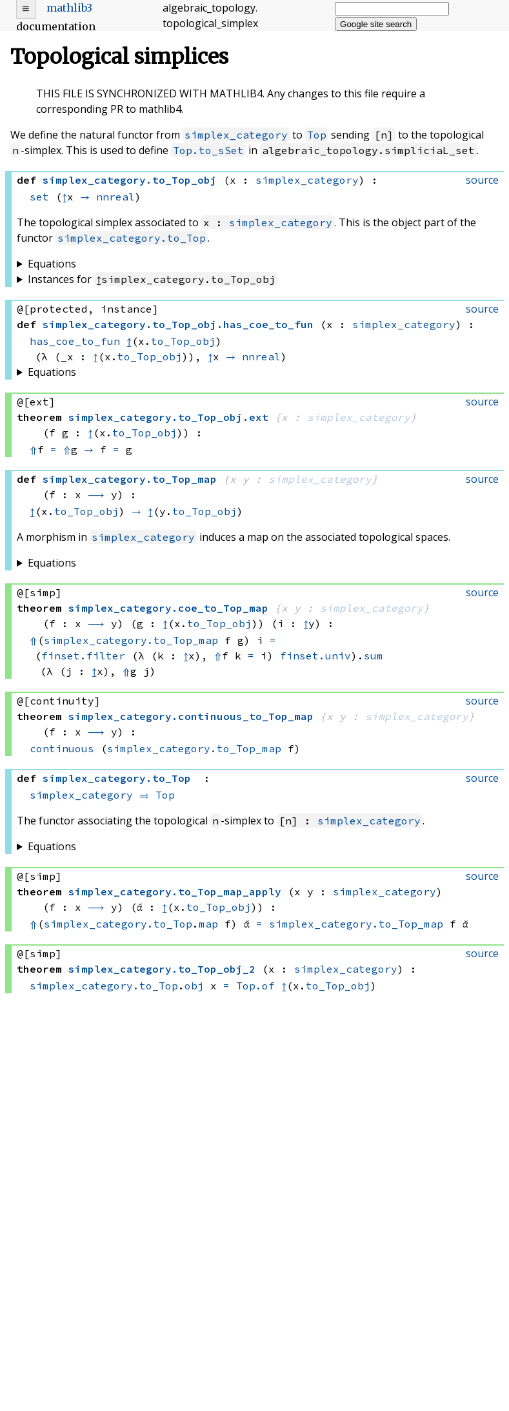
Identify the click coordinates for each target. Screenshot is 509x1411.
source (482, 180)
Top (316, 134)
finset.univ (315, 655)
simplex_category (236, 134)
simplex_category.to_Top (131, 237)
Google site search (376, 24)
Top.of (255, 985)
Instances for (152, 279)
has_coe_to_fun (75, 341)
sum (373, 655)
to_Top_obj (183, 341)
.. (178, 324)
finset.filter (83, 655)
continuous (62, 748)
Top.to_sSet (208, 150)
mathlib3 (69, 7)
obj (194, 985)
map (208, 923)
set (39, 196)
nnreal (115, 196)
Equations (52, 264)
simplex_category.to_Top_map (131, 640)
